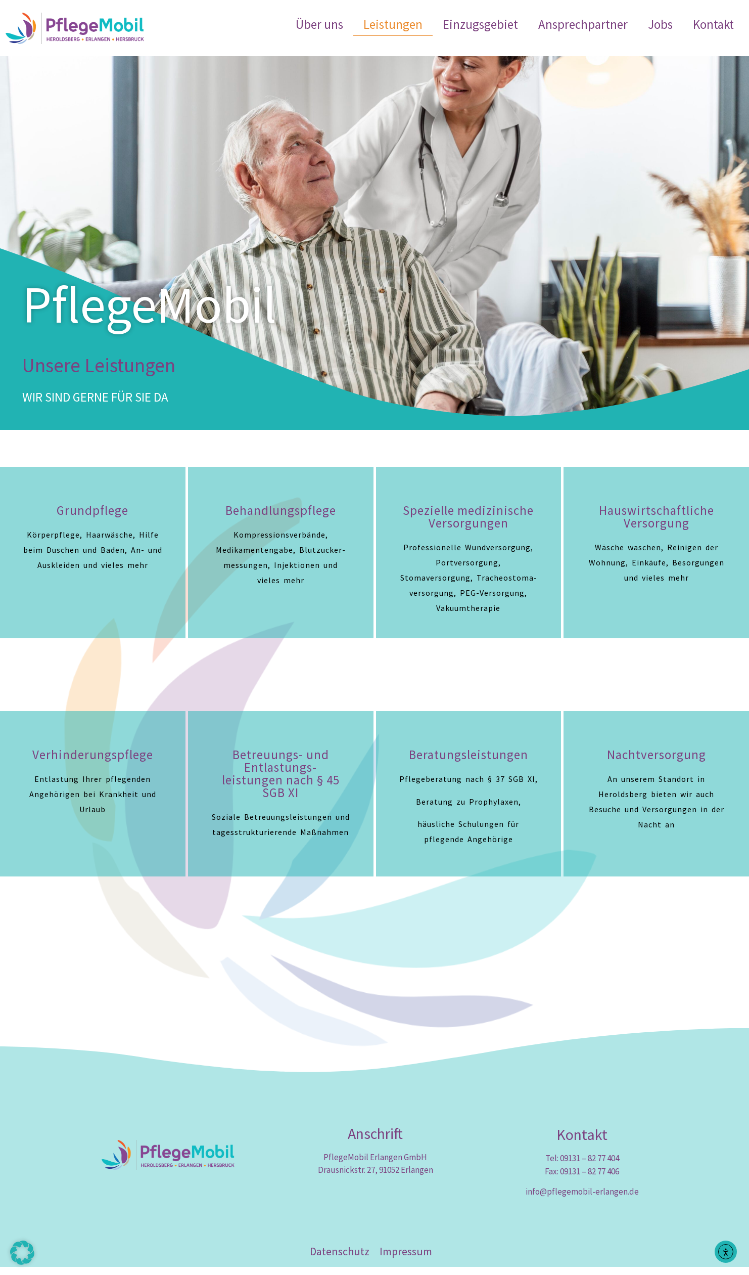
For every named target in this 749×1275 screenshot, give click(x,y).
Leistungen (393, 24)
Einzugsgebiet (480, 24)
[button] (22, 1252)
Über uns (319, 24)
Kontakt (713, 24)
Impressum (406, 1259)
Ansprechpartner (583, 24)
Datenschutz (339, 1259)
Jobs (660, 24)
